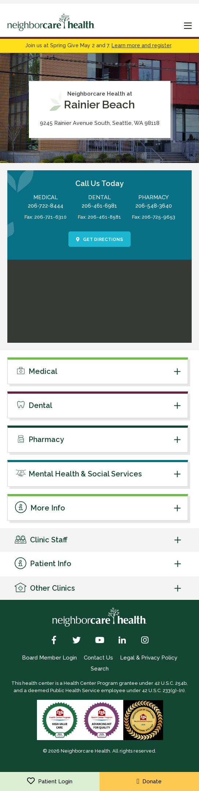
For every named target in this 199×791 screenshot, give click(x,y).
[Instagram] (145, 641)
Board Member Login (49, 657)
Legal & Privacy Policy (148, 657)
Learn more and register (141, 45)
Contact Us (98, 657)
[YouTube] (99, 641)
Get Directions (99, 239)
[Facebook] (54, 641)
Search (100, 668)
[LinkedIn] (122, 641)
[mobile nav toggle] (188, 26)
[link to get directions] (99, 338)
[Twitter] (77, 641)
